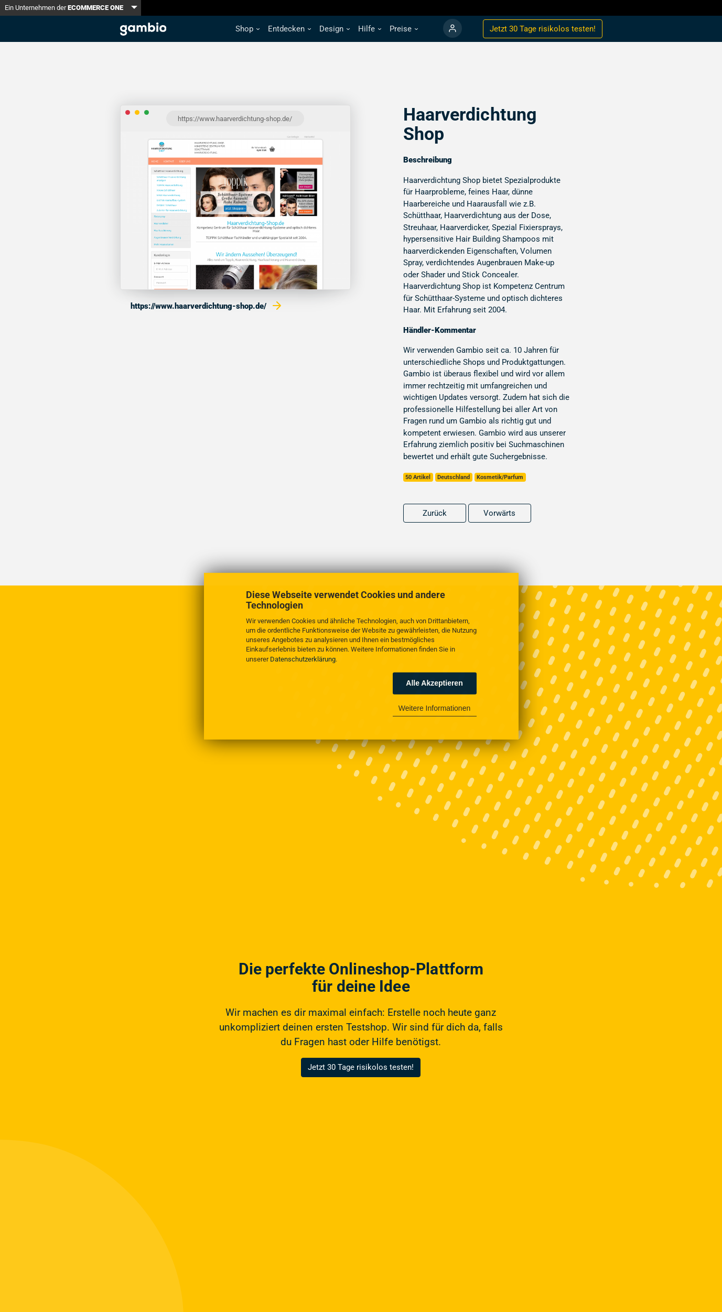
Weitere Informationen (434, 708)
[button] (247, 29)
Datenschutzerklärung (303, 659)
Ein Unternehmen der (64, 8)
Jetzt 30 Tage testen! (543, 29)
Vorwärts (499, 513)
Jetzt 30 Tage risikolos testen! (361, 1067)
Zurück (435, 513)
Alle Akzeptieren (434, 683)
